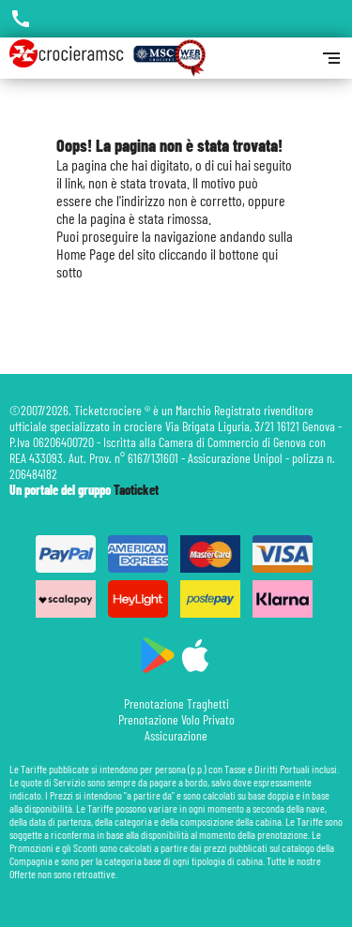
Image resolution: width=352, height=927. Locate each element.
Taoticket (136, 490)
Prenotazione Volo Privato (176, 719)
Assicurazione (176, 735)
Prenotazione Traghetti (176, 703)
